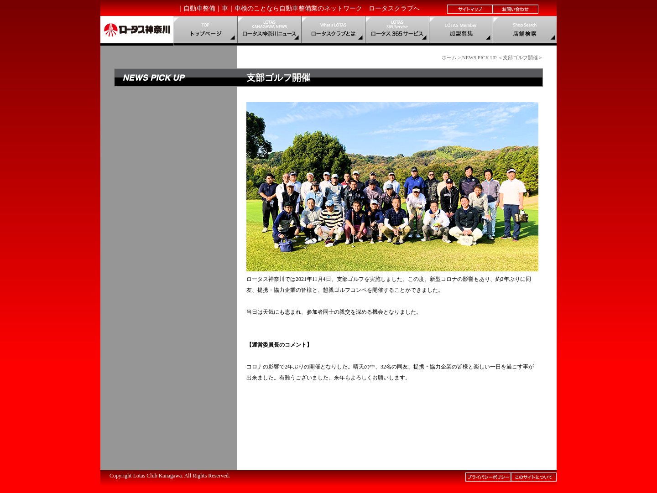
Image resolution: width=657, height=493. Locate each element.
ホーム (449, 57)
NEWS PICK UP (479, 57)
